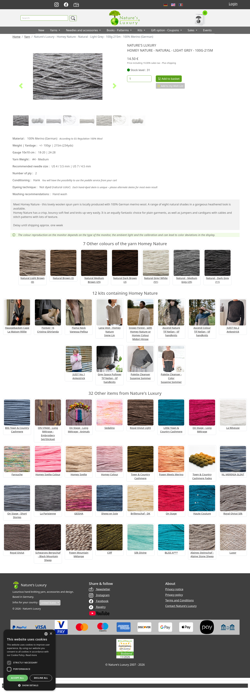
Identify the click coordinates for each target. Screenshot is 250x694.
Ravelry (97, 607)
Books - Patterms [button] (118, 30)
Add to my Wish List (170, 86)
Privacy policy (174, 595)
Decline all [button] (41, 677)
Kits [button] (140, 30)
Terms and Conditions (179, 600)
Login (233, 3)
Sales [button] (191, 30)
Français (181, 4)
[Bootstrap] (29, 585)
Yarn (27, 37)
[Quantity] (139, 79)
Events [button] (207, 30)
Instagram (99, 595)
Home (16, 37)
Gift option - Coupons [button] (165, 30)
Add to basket (169, 79)
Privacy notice (174, 589)
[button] (20, 86)
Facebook (99, 601)
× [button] (50, 633)
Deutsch (166, 4)
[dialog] (29, 660)
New (41, 30)
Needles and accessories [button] (82, 30)
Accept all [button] (17, 677)
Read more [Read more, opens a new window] (31, 655)
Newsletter (99, 589)
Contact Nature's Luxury (181, 606)
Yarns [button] (54, 30)
